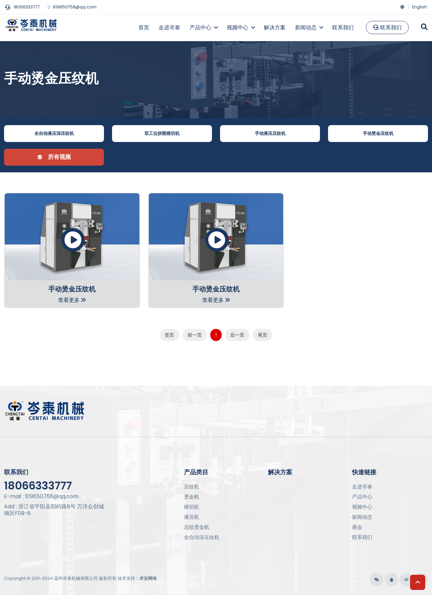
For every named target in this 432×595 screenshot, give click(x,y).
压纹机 (191, 486)
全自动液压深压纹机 (54, 133)
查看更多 (72, 300)
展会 (357, 527)
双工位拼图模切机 (162, 133)
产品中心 (362, 496)
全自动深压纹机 (201, 537)
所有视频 (54, 157)
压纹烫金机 (196, 527)
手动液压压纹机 (270, 133)
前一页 (195, 335)
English (419, 7)
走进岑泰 (362, 486)
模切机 (191, 506)
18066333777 (22, 7)
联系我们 (387, 27)
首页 (169, 335)
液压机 (191, 516)
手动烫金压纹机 (378, 133)
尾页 (262, 335)
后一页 (237, 335)
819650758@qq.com (72, 7)
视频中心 (362, 506)
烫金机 (191, 496)
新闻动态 (362, 516)
